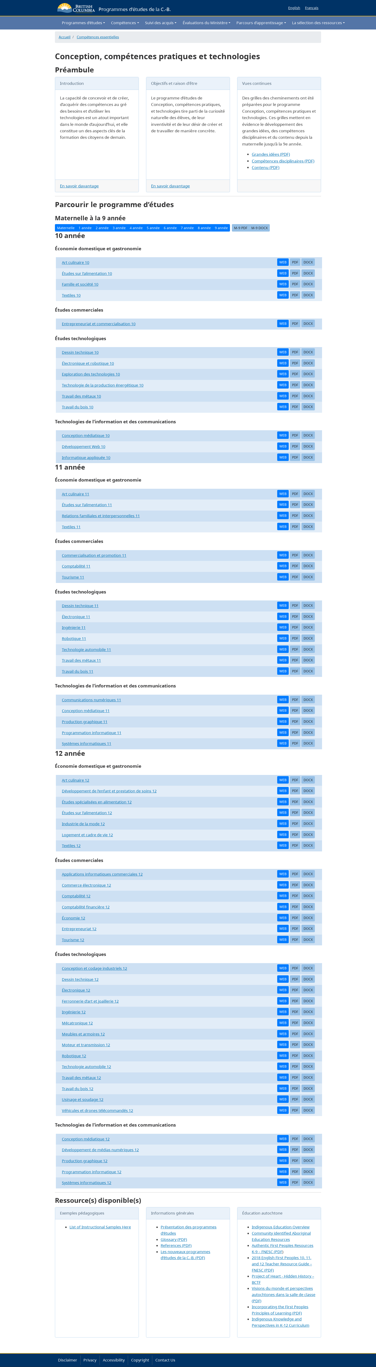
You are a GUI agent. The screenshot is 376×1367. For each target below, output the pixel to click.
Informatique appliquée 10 (86, 457)
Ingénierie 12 (74, 1012)
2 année (102, 228)
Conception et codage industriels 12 (94, 968)
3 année (119, 228)
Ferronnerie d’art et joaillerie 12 (90, 1001)
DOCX (308, 262)
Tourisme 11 (73, 577)
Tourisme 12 (73, 939)
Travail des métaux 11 (81, 660)
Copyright (140, 1360)
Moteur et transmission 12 (86, 1044)
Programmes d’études (82, 22)
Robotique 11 (74, 638)
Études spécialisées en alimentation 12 (97, 802)
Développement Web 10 (83, 446)
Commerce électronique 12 (86, 885)
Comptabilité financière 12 (86, 907)
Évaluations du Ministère (205, 22)
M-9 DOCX (259, 228)
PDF (295, 262)
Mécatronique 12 (77, 1023)
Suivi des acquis (159, 22)
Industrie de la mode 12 (83, 823)
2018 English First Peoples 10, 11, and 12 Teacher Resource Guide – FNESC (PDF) (282, 1264)
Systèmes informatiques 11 (86, 743)
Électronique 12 (76, 990)
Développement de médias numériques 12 (100, 1149)
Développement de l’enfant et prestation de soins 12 (109, 791)
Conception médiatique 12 (86, 1139)
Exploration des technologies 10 (91, 374)
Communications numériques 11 (91, 700)
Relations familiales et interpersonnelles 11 (101, 515)
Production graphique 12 (84, 1160)
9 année (221, 228)
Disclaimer (67, 1360)
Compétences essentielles (98, 37)
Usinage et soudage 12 (82, 1099)
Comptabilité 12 (76, 896)
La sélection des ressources (317, 22)
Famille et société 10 (80, 284)
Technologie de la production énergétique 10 (102, 385)
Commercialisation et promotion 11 (94, 555)
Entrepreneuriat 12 (79, 928)
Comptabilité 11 (76, 566)
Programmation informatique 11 (91, 732)
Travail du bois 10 (77, 407)
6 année (170, 228)
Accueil (64, 37)
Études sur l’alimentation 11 (87, 504)
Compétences (123, 22)
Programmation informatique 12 (91, 1172)
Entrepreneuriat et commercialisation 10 (98, 323)
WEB (283, 262)
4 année (136, 228)
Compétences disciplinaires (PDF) (283, 161)
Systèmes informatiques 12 (86, 1182)
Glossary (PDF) (174, 1239)
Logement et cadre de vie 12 (87, 835)
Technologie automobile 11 (86, 649)
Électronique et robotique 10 (88, 363)
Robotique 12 (74, 1056)
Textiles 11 (71, 526)
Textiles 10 (71, 295)
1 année (85, 228)
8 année (204, 228)
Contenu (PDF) (265, 167)
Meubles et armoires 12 (83, 1034)
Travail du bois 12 (77, 1088)
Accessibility (114, 1360)
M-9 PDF (240, 228)
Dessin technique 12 (80, 979)
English (294, 8)
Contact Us (165, 1360)
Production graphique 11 (84, 721)
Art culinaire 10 (75, 262)
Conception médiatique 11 (86, 710)
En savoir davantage (79, 186)
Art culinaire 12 (75, 780)
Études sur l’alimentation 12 (87, 812)
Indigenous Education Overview (281, 1227)
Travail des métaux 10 (81, 396)
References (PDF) (176, 1245)
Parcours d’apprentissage (259, 22)
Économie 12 (73, 918)
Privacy (89, 1360)
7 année (187, 228)
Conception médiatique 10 (86, 435)
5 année (153, 228)
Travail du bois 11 (77, 671)
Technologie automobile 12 (86, 1066)
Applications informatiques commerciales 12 (102, 874)
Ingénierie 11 (74, 627)
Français (311, 8)
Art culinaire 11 (75, 494)
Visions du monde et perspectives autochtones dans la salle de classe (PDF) (283, 1294)
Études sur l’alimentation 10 (87, 273)
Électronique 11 (76, 616)
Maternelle (66, 228)
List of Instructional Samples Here (100, 1227)
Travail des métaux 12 (81, 1077)
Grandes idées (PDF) (271, 154)
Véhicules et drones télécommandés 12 (97, 1110)
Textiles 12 (71, 845)
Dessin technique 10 (80, 352)
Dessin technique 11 (80, 605)
